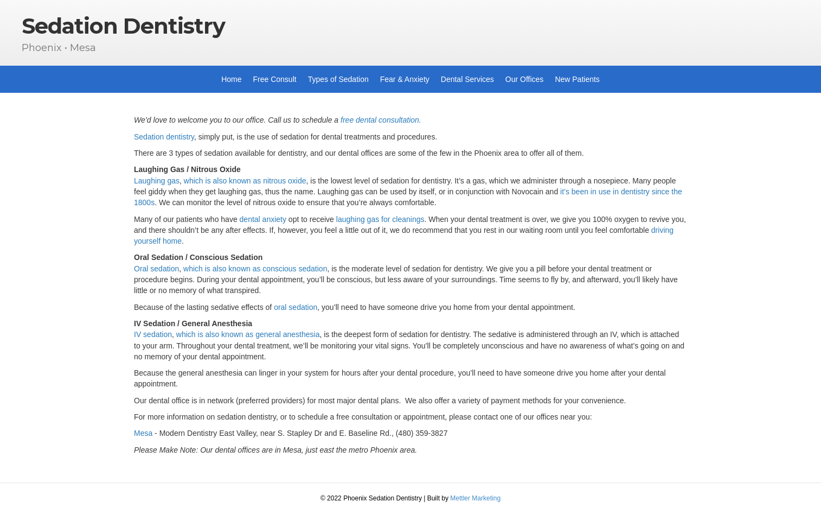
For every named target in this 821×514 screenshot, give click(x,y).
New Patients (577, 79)
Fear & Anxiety (404, 79)
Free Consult (275, 79)
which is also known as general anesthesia (247, 334)
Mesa (143, 433)
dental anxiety (263, 219)
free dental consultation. (381, 120)
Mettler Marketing (475, 498)
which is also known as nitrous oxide (245, 180)
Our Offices (524, 79)
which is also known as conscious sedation (255, 268)
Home (231, 79)
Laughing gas (156, 180)
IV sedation (153, 334)
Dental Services (467, 79)
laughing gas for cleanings (380, 219)
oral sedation (295, 307)
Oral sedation (156, 268)
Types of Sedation (338, 79)
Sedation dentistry (164, 136)
